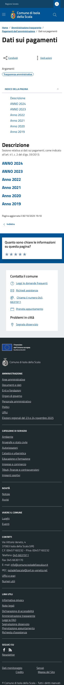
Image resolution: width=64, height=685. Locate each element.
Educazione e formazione (16, 459)
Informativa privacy (13, 600)
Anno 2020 (11, 195)
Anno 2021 (11, 187)
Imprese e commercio (14, 464)
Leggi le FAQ (9, 620)
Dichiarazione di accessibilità (18, 611)
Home (5, 27)
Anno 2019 (11, 203)
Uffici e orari (8, 576)
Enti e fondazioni (11, 390)
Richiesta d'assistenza (14, 632)
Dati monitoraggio (12, 668)
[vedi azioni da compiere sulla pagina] (43, 58)
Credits (20, 672)
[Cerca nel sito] (53, 15)
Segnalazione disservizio (15, 624)
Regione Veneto (11, 3)
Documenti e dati (11, 385)
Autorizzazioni (10, 448)
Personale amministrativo (16, 401)
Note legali (8, 605)
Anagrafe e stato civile (14, 442)
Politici (5, 407)
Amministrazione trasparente (26, 27)
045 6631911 (21, 555)
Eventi (5, 524)
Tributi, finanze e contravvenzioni (20, 470)
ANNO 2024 (12, 163)
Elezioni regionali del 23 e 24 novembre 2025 (28, 418)
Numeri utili (8, 581)
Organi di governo (12, 396)
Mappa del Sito (46, 672)
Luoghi (6, 518)
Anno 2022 (11, 179)
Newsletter (8, 655)
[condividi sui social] (10, 58)
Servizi (40, 668)
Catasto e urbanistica (14, 453)
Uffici (5, 412)
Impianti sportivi (11, 475)
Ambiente (7, 437)
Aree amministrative (13, 379)
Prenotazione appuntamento (18, 628)
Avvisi (5, 499)
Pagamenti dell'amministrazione (18, 31)
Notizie (6, 494)
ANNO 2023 (12, 171)
